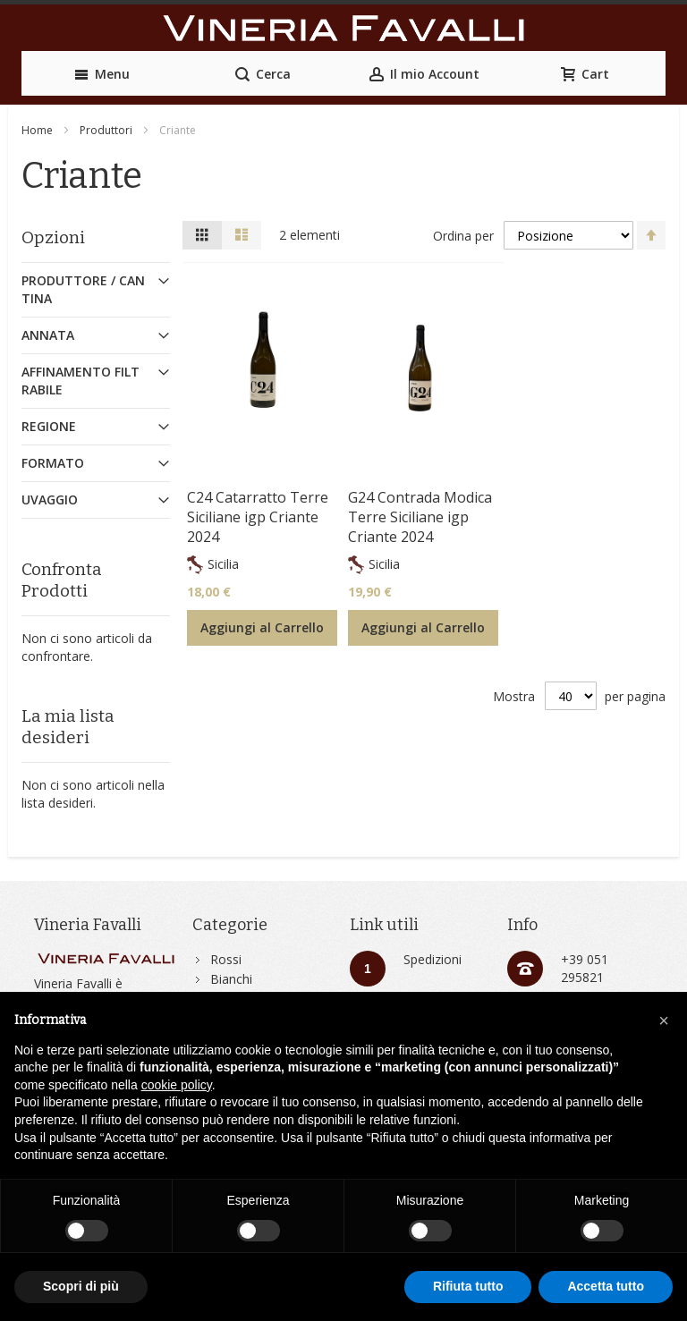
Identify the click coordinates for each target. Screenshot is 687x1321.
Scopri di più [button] (81, 1286)
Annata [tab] (47, 334)
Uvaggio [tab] (49, 499)
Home (37, 130)
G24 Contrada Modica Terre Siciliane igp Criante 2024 (420, 516)
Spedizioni (432, 959)
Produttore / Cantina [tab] (83, 289)
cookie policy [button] (176, 1085)
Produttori (106, 130)
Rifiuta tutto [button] (468, 1286)
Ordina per (463, 234)
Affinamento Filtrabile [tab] (80, 380)
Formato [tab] (52, 462)
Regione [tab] (48, 426)
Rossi (226, 959)
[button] (663, 1020)
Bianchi (231, 978)
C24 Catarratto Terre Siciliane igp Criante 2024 (257, 516)
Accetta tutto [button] (605, 1286)
